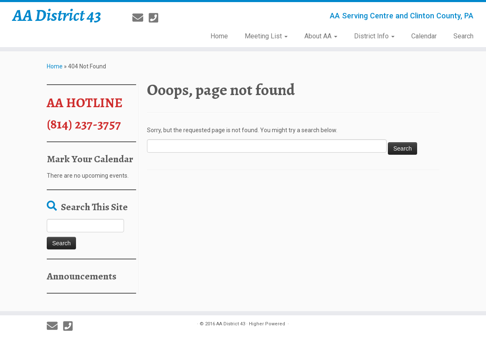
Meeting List (266, 36)
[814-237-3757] (156, 18)
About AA (320, 36)
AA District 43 (57, 15)
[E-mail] (140, 18)
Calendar (424, 36)
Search (463, 36)
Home (219, 36)
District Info (374, 36)
